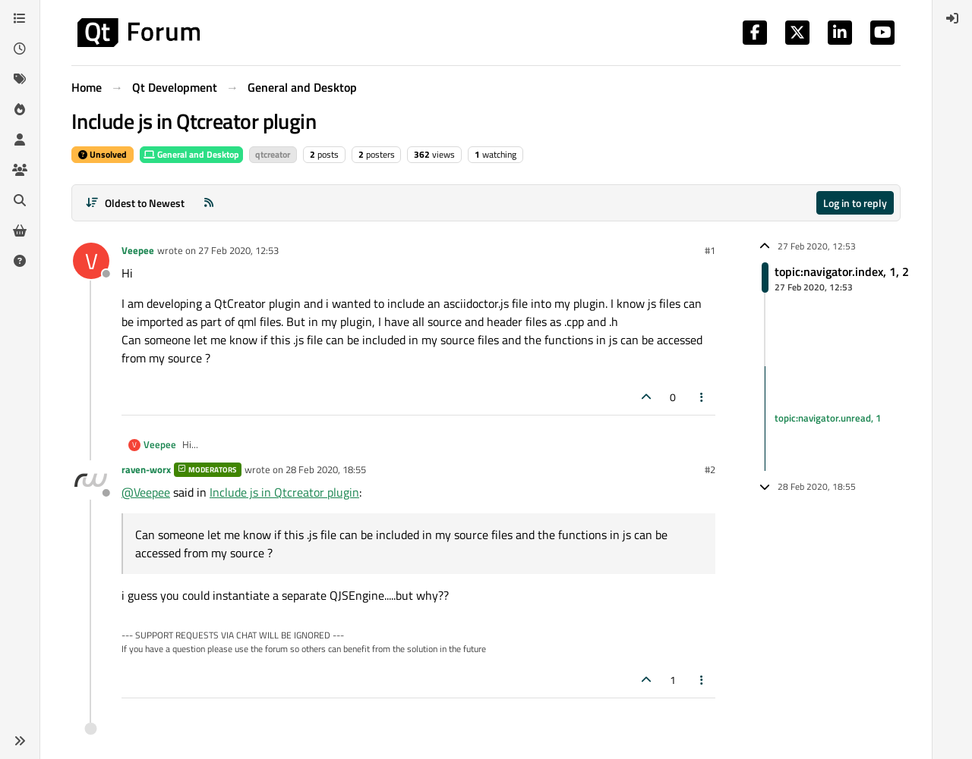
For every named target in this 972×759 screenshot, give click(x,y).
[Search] (19, 200)
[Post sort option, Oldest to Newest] (134, 203)
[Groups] (19, 170)
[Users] (19, 139)
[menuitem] (952, 18)
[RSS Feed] (208, 203)
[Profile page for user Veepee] (91, 261)
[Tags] (19, 79)
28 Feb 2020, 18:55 (326, 469)
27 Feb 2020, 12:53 (238, 250)
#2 (710, 469)
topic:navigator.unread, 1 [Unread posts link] (828, 417)
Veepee (138, 250)
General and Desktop (191, 154)
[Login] (952, 18)
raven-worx (146, 469)
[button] (19, 741)
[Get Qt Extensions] (19, 230)
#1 (710, 250)
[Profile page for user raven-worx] (91, 480)
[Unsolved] (19, 261)
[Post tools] (702, 397)
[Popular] (19, 109)
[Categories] (19, 18)
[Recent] (19, 48)
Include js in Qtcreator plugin (284, 492)
